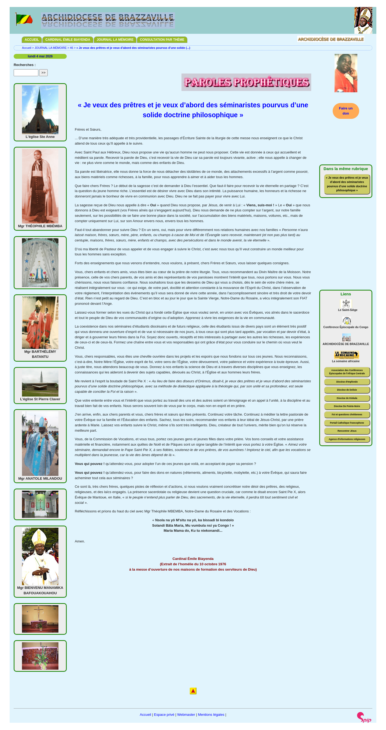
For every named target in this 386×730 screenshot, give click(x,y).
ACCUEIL (32, 40)
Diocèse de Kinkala (347, 398)
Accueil (26, 47)
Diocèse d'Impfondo (347, 381)
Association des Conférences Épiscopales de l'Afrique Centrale (347, 372)
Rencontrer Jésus (347, 431)
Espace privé (164, 715)
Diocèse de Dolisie (347, 389)
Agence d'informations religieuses (347, 439)
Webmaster (186, 715)
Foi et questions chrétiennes (347, 414)
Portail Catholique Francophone (347, 422)
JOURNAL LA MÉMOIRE (115, 40)
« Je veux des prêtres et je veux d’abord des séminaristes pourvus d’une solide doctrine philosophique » (347, 184)
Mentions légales (211, 715)
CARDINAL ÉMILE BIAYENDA (67, 40)
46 (71, 47)
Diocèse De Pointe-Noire (347, 406)
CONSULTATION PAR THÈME (162, 40)
